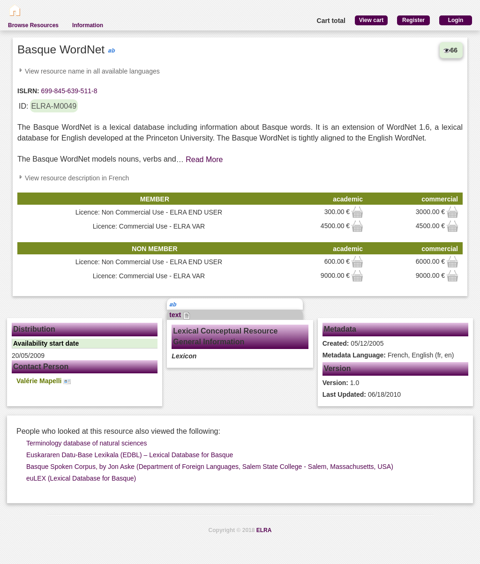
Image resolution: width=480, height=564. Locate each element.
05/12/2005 (353, 343)
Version (337, 368)
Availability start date (46, 343)
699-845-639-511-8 (68, 91)
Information (87, 25)
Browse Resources (33, 25)
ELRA (264, 530)
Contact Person (40, 367)
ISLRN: (28, 91)
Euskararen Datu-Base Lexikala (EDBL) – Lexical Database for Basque (129, 455)
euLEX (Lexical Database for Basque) (81, 478)
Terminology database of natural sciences (86, 443)
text (179, 315)
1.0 (341, 382)
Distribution (34, 329)
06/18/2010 (361, 394)
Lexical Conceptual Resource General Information (225, 336)
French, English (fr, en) (388, 355)
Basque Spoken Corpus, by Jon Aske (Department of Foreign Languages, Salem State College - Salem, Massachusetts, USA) (209, 466)
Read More (204, 159)
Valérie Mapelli (43, 381)
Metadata (340, 329)
